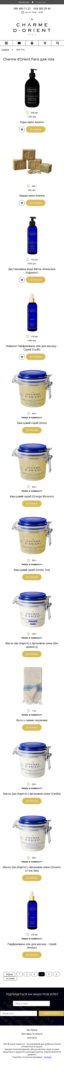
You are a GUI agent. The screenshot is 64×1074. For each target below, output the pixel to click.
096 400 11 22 (22, 8)
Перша (9, 974)
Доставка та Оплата (32, 1033)
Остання (10, 978)
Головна (5, 49)
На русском (41, 2)
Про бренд (32, 1029)
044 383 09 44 (41, 8)
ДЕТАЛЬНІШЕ (36, 129)
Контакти (32, 1037)
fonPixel (47, 1057)
